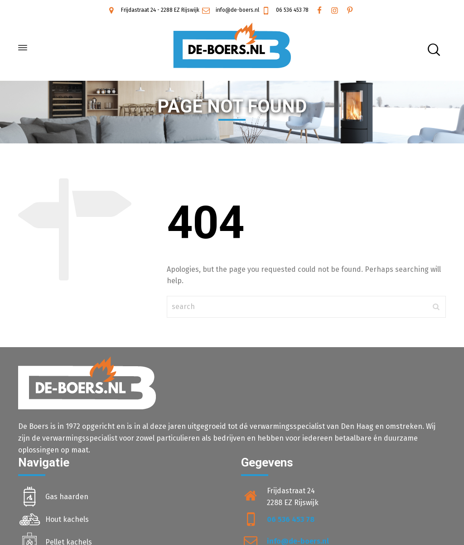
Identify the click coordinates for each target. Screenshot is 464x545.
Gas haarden (66, 496)
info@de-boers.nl (230, 10)
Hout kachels (67, 519)
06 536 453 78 (284, 10)
